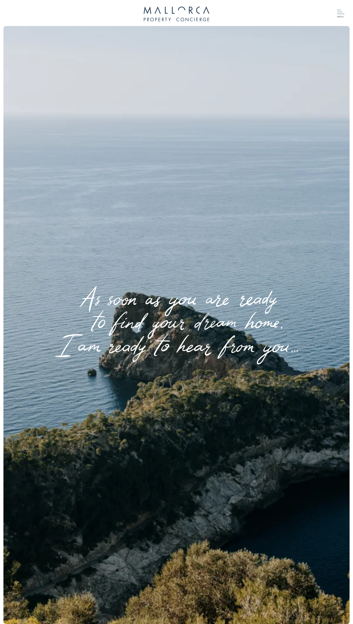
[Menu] (340, 14)
